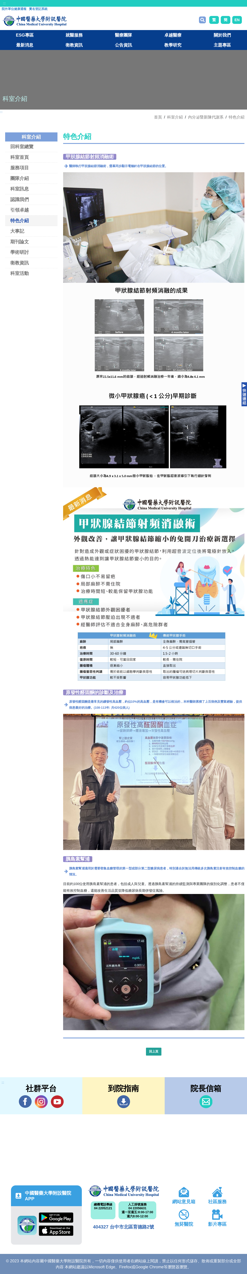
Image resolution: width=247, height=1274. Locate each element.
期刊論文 (19, 241)
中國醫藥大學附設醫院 (123, 1191)
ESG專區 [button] (24, 35)
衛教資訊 (19, 262)
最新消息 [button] (24, 45)
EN (237, 20)
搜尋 (202, 19)
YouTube (57, 1101)
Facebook (25, 1101)
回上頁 (153, 1051)
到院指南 (123, 1101)
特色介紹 (236, 117)
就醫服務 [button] (74, 35)
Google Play (56, 1217)
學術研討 (19, 252)
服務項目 (19, 167)
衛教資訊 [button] (74, 45)
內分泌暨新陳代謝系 (206, 117)
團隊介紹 (19, 178)
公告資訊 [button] (123, 45)
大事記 (17, 231)
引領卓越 (19, 210)
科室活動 (19, 273)
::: (4, 3)
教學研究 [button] (172, 45)
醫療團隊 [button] (123, 35)
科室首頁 (19, 157)
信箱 (205, 1101)
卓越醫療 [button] (172, 35)
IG (41, 1101)
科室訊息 (19, 188)
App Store (56, 1230)
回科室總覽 (21, 146)
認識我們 (19, 199)
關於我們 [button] (222, 35)
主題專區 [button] (222, 45)
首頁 (158, 117)
